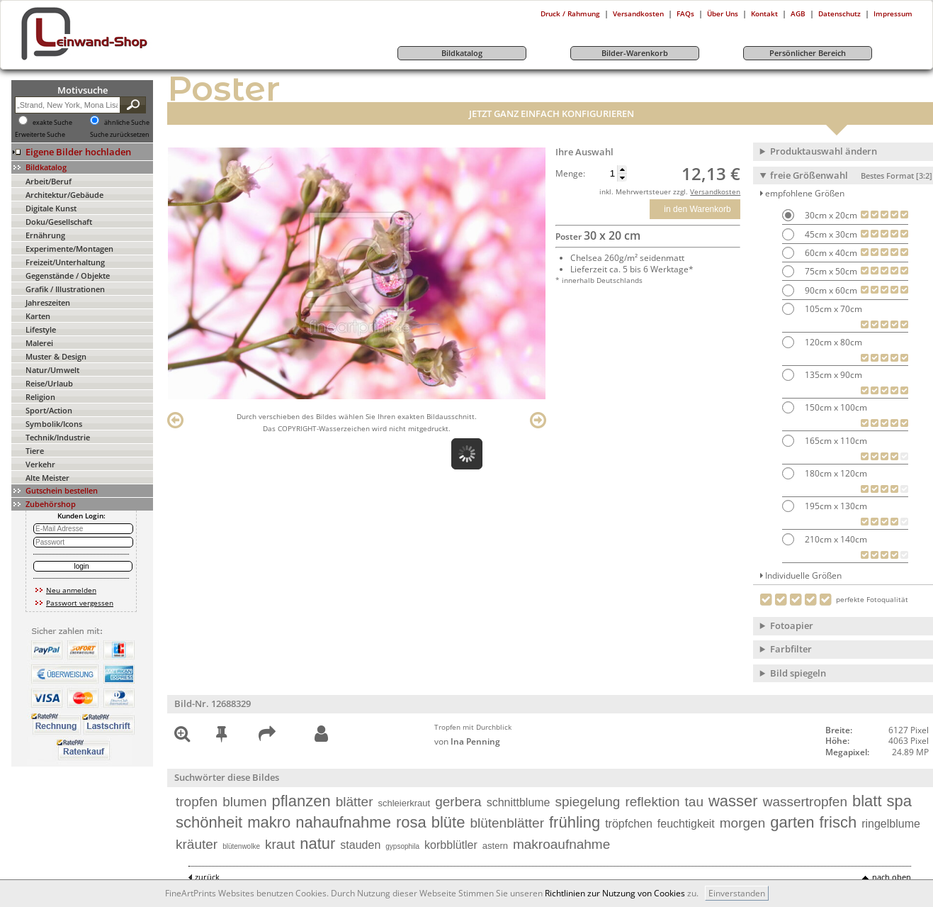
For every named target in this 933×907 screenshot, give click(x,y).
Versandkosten (638, 13)
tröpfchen (628, 824)
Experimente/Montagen (69, 248)
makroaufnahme (561, 844)
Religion (40, 396)
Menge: (570, 173)
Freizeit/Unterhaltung (65, 262)
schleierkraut (404, 803)
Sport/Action (49, 410)
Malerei (39, 343)
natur (317, 843)
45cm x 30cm (830, 234)
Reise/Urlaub (49, 383)
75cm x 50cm (830, 271)
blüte (448, 822)
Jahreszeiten (48, 302)
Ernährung (45, 235)
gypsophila (402, 846)
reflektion (652, 801)
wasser (733, 801)
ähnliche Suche (126, 122)
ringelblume (890, 824)
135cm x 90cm (832, 375)
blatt (867, 801)
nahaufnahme (343, 822)
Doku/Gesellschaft (59, 221)
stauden (360, 845)
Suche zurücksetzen (119, 134)
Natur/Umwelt (52, 370)
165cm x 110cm (835, 441)
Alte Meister (47, 477)
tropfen (196, 801)
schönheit (209, 822)
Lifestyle (41, 329)
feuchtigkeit (686, 824)
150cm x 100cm (835, 407)
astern (495, 845)
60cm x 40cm (830, 253)
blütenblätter (507, 823)
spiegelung (588, 801)
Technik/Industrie (58, 437)
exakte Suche (52, 122)
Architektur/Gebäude (64, 194)
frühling (574, 822)
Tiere (35, 450)
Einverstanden (736, 893)
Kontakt (764, 13)
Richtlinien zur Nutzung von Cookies (615, 893)
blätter (354, 801)
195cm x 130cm (835, 506)
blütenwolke (241, 846)
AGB (798, 13)
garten (792, 822)
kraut (280, 844)
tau (694, 801)
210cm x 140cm (835, 539)
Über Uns (722, 13)
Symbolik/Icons (54, 423)
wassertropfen (805, 801)
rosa (411, 822)
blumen (244, 801)
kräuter (196, 844)
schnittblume (518, 802)
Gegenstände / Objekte (68, 275)
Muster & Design (56, 356)
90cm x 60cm (830, 290)
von (467, 741)
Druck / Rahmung (570, 13)
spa (899, 801)
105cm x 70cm (832, 309)
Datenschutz (839, 13)
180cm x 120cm (835, 473)
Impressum (892, 13)
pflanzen (300, 801)
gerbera (458, 801)
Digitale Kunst (51, 208)
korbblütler (450, 845)
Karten (38, 316)
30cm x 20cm (830, 215)
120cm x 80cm (832, 342)
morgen (742, 823)
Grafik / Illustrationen (65, 289)
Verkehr (40, 464)
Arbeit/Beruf (49, 181)
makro (268, 822)
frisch (838, 822)
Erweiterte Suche (40, 134)
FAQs (685, 13)
